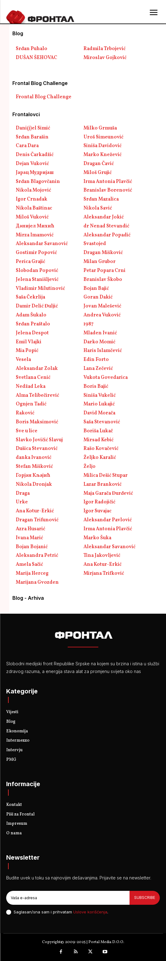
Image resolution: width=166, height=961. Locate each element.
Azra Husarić (30, 529)
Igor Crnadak (31, 199)
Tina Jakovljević (101, 555)
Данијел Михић (35, 226)
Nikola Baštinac (34, 208)
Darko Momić (99, 342)
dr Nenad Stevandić (106, 226)
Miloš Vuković (32, 217)
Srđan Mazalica (101, 199)
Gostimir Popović (36, 252)
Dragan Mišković (103, 252)
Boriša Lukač (98, 431)
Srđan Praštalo (33, 324)
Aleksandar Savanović (42, 243)
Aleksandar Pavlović (107, 520)
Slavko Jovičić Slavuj (39, 440)
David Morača (99, 413)
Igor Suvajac (97, 511)
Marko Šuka (97, 538)
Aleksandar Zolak (37, 368)
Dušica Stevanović (36, 448)
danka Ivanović (33, 457)
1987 (88, 324)
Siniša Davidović (102, 145)
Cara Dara (27, 145)
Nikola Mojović (33, 190)
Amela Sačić (29, 564)
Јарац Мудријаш (35, 172)
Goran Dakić (98, 297)
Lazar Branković (102, 484)
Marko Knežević (102, 154)
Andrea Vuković (102, 315)
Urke (22, 502)
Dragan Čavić (98, 163)
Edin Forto (96, 359)
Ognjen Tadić (31, 404)
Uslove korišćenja (90, 911)
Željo (89, 466)
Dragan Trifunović (37, 520)
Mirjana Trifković (103, 573)
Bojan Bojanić (32, 547)
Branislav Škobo (102, 279)
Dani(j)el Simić (33, 128)
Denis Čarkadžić (34, 154)
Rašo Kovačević (100, 448)
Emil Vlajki (28, 342)
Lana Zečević (98, 368)
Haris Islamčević (102, 350)
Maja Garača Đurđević (108, 493)
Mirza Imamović (34, 235)
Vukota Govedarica (105, 377)
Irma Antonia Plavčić (107, 181)
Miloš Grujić (97, 172)
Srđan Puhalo (31, 48)
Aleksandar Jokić (103, 217)
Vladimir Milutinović (40, 288)
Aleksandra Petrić (37, 555)
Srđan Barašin (32, 137)
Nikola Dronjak (34, 484)
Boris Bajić (95, 386)
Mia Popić (27, 350)
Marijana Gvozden (37, 582)
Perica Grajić (30, 261)
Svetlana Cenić (33, 377)
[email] (68, 897)
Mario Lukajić (99, 404)
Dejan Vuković (32, 163)
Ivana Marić (29, 538)
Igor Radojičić (99, 502)
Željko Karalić (99, 457)
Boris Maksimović (37, 422)
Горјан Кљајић (33, 475)
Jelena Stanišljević (37, 279)
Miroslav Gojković (104, 57)
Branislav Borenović (107, 190)
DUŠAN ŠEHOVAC (36, 57)
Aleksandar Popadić (106, 235)
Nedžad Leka (30, 386)
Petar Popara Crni (104, 270)
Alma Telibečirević (37, 395)
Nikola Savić (97, 208)
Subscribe (144, 897)
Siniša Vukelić (99, 395)
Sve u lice (26, 431)
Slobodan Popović (37, 270)
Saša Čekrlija (30, 297)
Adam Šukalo (31, 315)
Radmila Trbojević (104, 48)
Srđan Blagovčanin (38, 181)
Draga (23, 493)
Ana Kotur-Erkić (35, 511)
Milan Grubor (99, 261)
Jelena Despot (32, 333)
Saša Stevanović (101, 422)
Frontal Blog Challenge (43, 97)
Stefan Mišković (34, 466)
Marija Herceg (32, 573)
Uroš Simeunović (103, 137)
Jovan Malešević (102, 306)
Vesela (23, 359)
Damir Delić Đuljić (37, 306)
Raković (25, 413)
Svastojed (94, 243)
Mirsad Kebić (98, 440)
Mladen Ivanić (100, 333)
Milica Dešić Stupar (105, 475)
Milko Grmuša (100, 128)
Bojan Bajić (96, 288)
